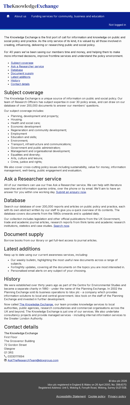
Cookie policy (96, 396)
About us (20, 16)
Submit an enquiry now (71, 192)
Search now (61, 225)
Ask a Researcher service (27, 66)
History (15, 80)
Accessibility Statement (71, 396)
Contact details (20, 84)
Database (17, 70)
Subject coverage (22, 63)
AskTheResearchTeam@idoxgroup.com (33, 360)
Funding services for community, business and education (67, 16)
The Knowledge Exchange (36, 304)
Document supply (22, 73)
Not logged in (117, 24)
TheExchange (31, 6)
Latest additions (20, 77)
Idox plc (116, 380)
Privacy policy (117, 396)
